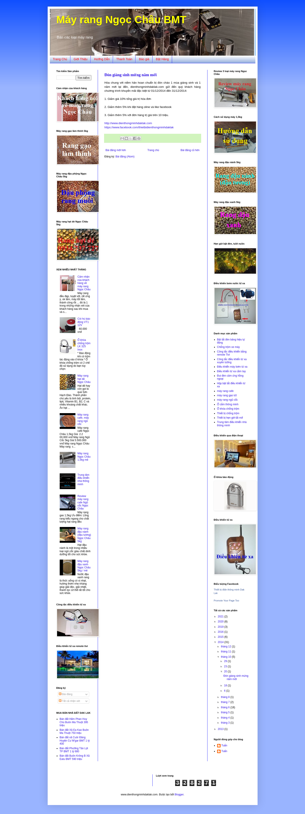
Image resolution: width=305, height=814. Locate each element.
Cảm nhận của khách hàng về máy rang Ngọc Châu (84, 283)
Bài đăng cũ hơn (190, 150)
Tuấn (224, 745)
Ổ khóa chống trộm (228, 408)
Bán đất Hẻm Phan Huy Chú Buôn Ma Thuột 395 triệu (74, 722)
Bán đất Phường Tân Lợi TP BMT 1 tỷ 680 (74, 750)
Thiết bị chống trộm (228, 413)
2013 (221, 729)
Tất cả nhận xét (69, 701)
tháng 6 (225, 707)
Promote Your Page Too (226, 600)
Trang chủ (153, 150)
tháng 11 (226, 651)
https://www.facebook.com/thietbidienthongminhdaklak (139, 127)
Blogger (179, 794)
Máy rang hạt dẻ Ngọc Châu (84, 379)
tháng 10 (226, 656)
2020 (221, 621)
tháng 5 (225, 712)
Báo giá (144, 59)
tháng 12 (226, 646)
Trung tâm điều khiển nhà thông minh (83, 479)
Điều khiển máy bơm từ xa (232, 366)
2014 (221, 642)
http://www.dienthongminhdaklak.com (128, 123)
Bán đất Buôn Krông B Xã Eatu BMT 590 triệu (75, 757)
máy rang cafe (225, 391)
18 (226, 685)
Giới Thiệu (80, 59)
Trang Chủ (60, 59)
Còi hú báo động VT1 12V (83, 322)
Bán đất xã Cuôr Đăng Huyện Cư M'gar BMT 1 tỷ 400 (75, 740)
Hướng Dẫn (102, 59)
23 (226, 666)
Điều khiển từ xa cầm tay (231, 371)
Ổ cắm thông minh (228, 404)
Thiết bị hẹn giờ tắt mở (230, 417)
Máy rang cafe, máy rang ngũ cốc (83, 419)
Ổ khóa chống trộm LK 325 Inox (84, 344)
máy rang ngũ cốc (227, 399)
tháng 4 (225, 717)
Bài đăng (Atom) (124, 156)
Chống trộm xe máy (228, 347)
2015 (221, 636)
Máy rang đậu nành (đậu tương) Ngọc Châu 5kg (84, 535)
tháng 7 (225, 702)
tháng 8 (225, 697)
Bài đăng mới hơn (116, 150)
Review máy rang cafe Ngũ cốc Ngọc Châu (82, 502)
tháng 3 (225, 722)
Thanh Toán (124, 59)
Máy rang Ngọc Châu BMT (121, 19)
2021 (221, 616)
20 (226, 671)
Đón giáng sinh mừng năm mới (131, 75)
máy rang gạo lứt (227, 395)
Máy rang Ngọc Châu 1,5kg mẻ (84, 456)
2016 (221, 631)
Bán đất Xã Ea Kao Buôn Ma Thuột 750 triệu (74, 731)
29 (226, 661)
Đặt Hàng (162, 59)
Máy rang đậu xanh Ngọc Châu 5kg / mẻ (84, 566)
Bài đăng (66, 694)
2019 (221, 626)
